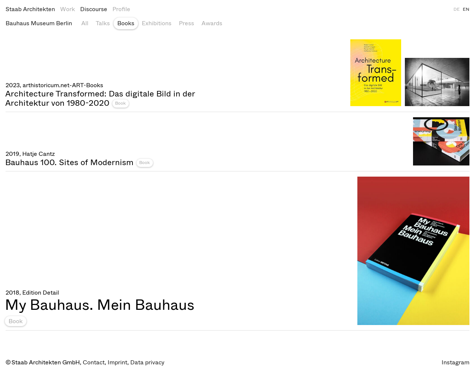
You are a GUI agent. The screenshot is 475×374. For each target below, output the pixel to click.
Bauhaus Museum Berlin (39, 23)
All (84, 23)
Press (186, 23)
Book (120, 103)
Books (125, 23)
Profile (121, 9)
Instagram (455, 362)
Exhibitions (156, 23)
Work (67, 9)
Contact (94, 362)
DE (456, 9)
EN (466, 9)
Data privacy (147, 362)
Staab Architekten (30, 9)
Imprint (117, 362)
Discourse (93, 9)
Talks (103, 23)
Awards (212, 23)
